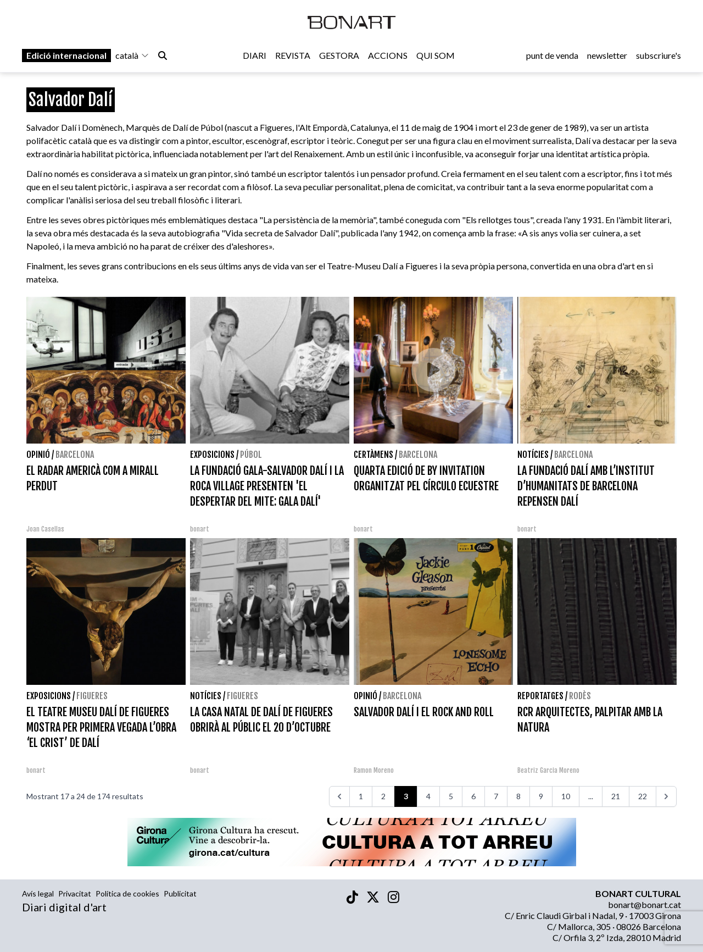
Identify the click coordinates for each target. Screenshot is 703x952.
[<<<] (339, 796)
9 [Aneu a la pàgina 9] (541, 796)
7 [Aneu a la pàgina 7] (496, 796)
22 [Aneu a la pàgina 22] (642, 796)
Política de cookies (127, 893)
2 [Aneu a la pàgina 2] (383, 796)
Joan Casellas (45, 529)
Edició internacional (66, 56)
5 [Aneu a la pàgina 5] (451, 796)
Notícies (533, 454)
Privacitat (74, 893)
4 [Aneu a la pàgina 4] (428, 796)
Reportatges (540, 695)
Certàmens (373, 454)
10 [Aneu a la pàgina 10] (565, 796)
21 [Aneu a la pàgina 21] (615, 796)
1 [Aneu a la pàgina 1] (361, 796)
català (132, 56)
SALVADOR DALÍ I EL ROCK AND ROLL (424, 712)
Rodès (580, 695)
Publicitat (180, 893)
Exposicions (212, 454)
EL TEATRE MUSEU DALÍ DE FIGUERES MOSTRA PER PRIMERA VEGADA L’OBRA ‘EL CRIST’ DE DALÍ (101, 727)
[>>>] (666, 796)
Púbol (251, 454)
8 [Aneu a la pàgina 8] (518, 796)
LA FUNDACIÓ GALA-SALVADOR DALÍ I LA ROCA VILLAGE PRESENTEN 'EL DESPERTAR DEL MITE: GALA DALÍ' (267, 486)
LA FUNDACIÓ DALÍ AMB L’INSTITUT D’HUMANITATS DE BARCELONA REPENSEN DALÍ (586, 486)
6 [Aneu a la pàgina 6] (473, 796)
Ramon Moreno (374, 770)
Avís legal (38, 893)
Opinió (38, 454)
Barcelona (74, 454)
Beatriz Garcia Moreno (548, 770)
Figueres (92, 695)
